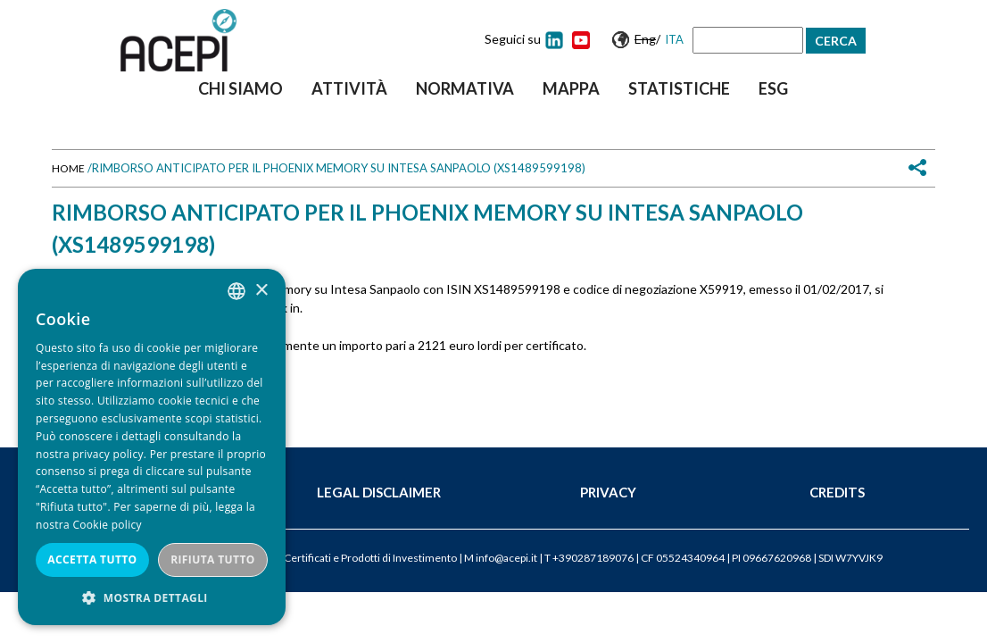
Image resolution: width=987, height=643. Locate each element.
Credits (837, 492)
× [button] (261, 290)
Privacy (608, 492)
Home (68, 168)
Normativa (465, 88)
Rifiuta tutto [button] (212, 559)
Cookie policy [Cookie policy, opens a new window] (106, 524)
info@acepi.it (506, 557)
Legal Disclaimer (379, 492)
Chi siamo (240, 88)
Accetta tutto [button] (92, 559)
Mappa (571, 88)
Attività (349, 88)
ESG (773, 88)
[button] (152, 598)
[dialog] (152, 447)
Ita (674, 39)
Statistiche (679, 88)
